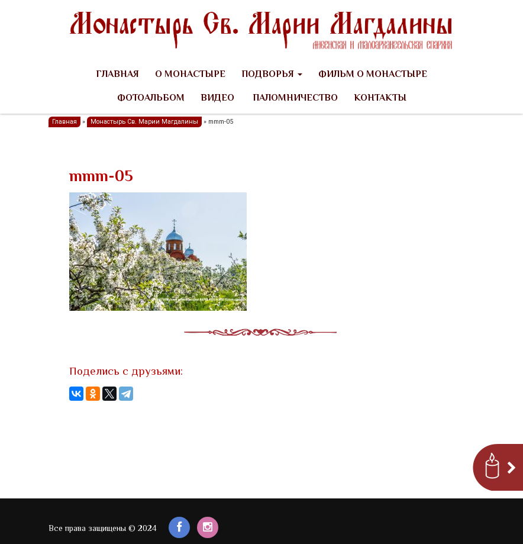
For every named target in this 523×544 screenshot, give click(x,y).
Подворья (271, 74)
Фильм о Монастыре (372, 74)
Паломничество (294, 98)
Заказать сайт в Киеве (218, 494)
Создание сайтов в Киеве (208, 411)
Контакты (380, 98)
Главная (117, 74)
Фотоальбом (151, 98)
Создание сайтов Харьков (299, 494)
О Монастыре (190, 74)
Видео (217, 98)
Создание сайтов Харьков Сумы (303, 411)
